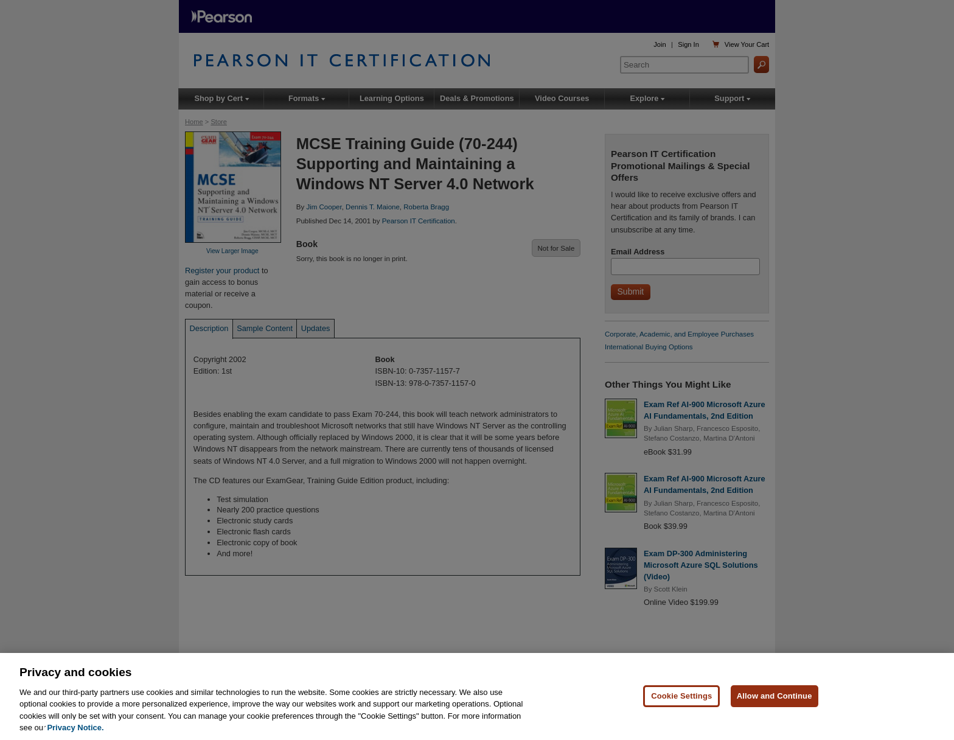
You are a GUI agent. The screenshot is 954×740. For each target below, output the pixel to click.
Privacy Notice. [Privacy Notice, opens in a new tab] (75, 728)
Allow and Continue (774, 696)
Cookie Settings (681, 696)
